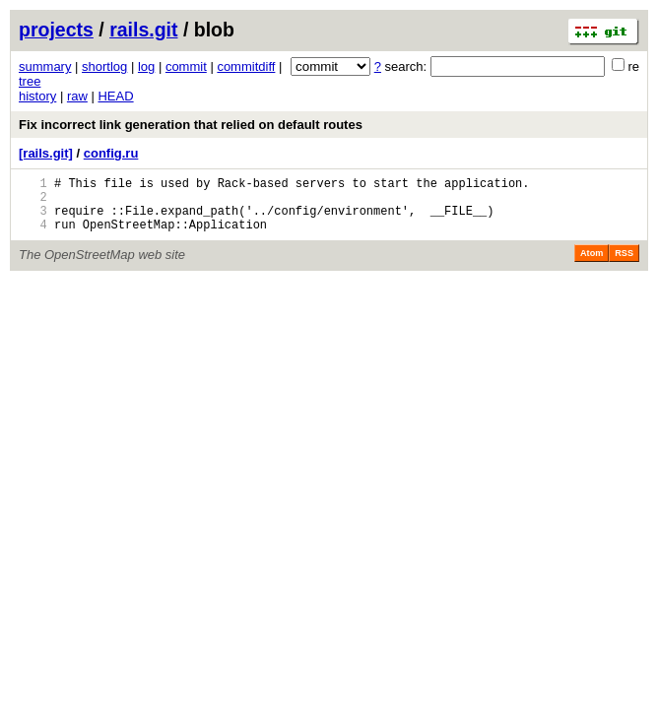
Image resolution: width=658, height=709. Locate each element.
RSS (624, 265)
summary (45, 66)
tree (29, 81)
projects (56, 29)
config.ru (111, 153)
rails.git (143, 29)
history (37, 96)
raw (77, 96)
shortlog (104, 66)
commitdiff (246, 66)
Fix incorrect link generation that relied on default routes (190, 124)
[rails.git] (46, 153)
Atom (591, 265)
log (146, 66)
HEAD (115, 96)
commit (186, 66)
